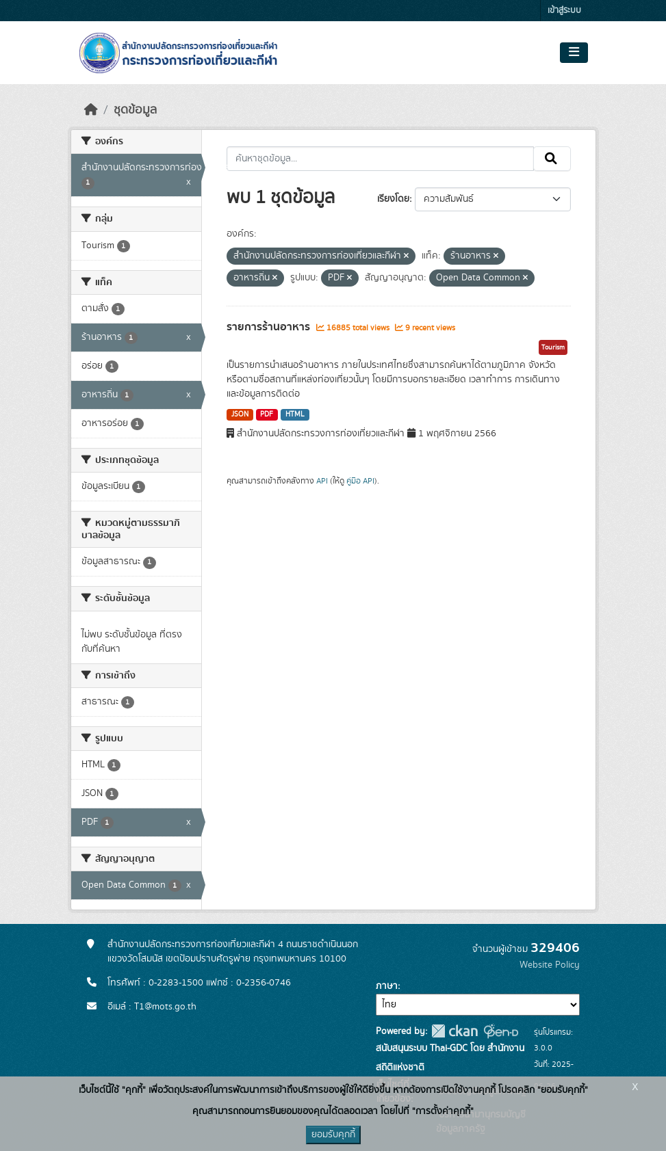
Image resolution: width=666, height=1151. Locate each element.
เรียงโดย (393, 199)
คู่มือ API (360, 481)
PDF (266, 414)
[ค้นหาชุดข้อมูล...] (380, 158)
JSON (239, 414)
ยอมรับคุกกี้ (333, 1134)
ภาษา (387, 986)
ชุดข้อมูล (135, 110)
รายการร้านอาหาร (270, 327)
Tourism (553, 347)
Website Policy (550, 965)
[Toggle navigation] (574, 52)
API (322, 481)
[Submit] (552, 158)
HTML (295, 414)
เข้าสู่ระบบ (564, 10)
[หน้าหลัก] (91, 110)
